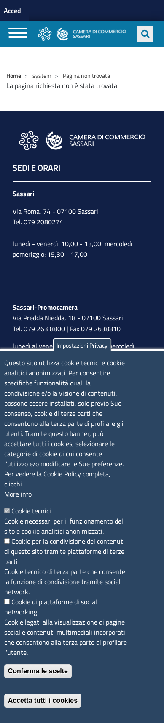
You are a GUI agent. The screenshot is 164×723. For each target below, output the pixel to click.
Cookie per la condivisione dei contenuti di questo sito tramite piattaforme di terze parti (64, 551)
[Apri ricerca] (145, 34)
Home (13, 75)
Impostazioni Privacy (82, 345)
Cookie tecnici (31, 511)
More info (18, 494)
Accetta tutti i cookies (43, 700)
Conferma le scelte (38, 671)
